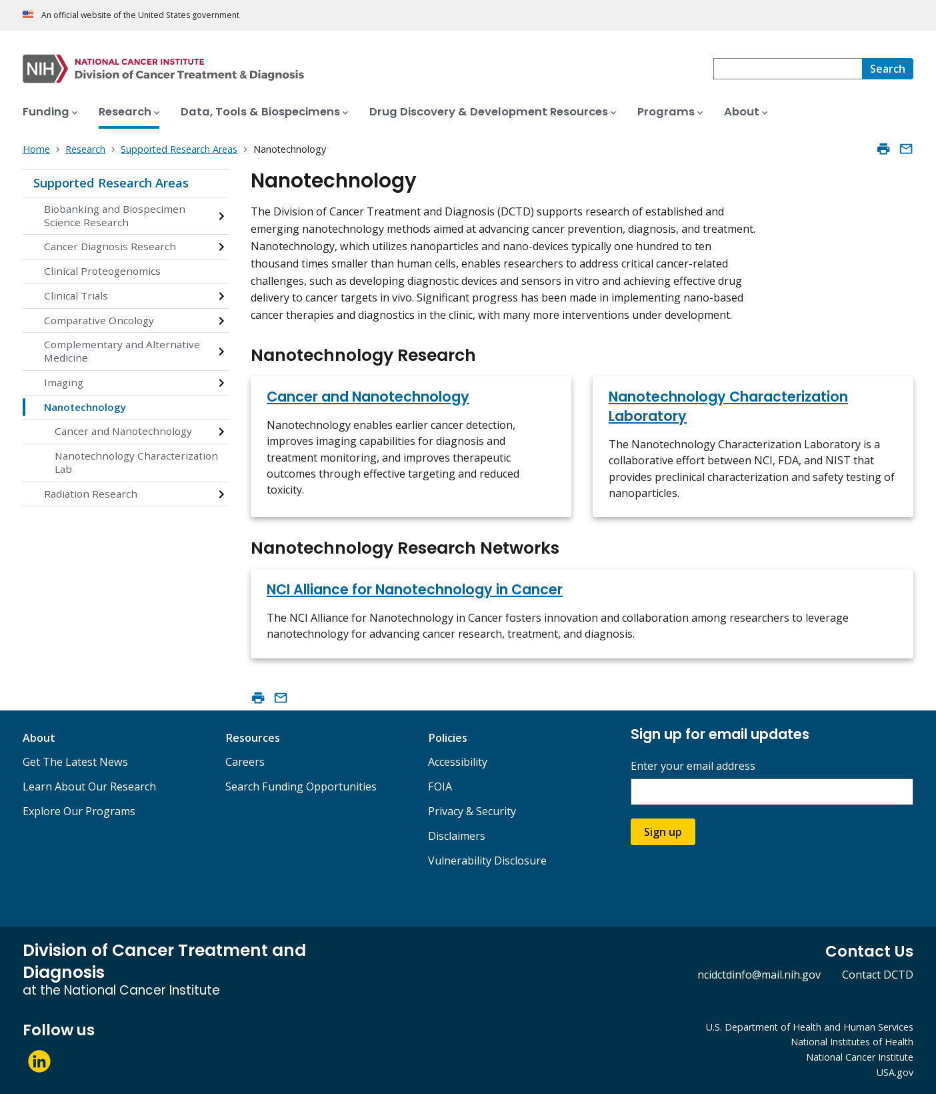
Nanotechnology (85, 407)
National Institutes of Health (852, 1041)
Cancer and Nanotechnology (123, 431)
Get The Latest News (75, 761)
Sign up (663, 832)
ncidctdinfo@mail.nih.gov (759, 974)
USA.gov (895, 1072)
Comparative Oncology (99, 320)
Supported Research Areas (111, 183)
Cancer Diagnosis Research (110, 246)
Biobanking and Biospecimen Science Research (114, 215)
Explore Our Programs (79, 811)
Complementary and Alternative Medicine (122, 351)
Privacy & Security (472, 811)
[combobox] (787, 68)
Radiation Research (90, 493)
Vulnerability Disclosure (487, 860)
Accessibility (457, 761)
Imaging (63, 382)
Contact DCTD (877, 974)
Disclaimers (456, 836)
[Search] (887, 68)
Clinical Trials (76, 295)
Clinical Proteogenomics (102, 271)
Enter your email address (693, 766)
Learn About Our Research (89, 786)
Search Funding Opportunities (301, 786)
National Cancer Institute (859, 1057)
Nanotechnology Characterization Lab (136, 462)
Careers (245, 761)
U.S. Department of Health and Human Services (809, 1027)
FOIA (440, 786)
